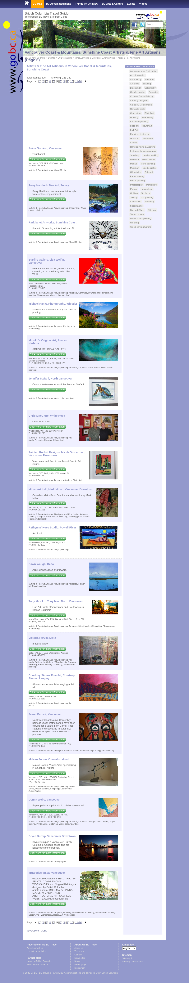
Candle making (137, 92)
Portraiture (151, 184)
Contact (78, 955)
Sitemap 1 (127, 958)
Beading (147, 83)
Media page (80, 964)
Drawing (134, 117)
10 (71, 81)
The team (79, 951)
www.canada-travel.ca (37, 964)
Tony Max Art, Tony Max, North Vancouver (56, 601)
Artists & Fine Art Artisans (140, 66)
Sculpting (145, 193)
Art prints (134, 83)
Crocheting (135, 113)
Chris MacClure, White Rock (47, 415)
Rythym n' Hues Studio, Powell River (52, 527)
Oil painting (135, 172)
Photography (136, 184)
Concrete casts (137, 109)
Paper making (137, 176)
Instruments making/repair (143, 151)
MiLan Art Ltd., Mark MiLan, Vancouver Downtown (61, 489)
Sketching (149, 201)
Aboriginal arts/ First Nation (143, 71)
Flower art (147, 125)
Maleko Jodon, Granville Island (49, 759)
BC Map (37, 3)
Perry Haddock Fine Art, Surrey (49, 185)
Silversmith (135, 201)
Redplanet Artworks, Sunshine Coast (52, 222)
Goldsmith (148, 138)
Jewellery (135, 155)
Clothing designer (139, 100)
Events (131, 3)
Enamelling (147, 117)
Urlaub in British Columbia (39, 961)
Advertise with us (35, 948)
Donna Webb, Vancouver (45, 799)
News (77, 961)
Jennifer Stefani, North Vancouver (50, 378)
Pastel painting (137, 180)
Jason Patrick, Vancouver (45, 714)
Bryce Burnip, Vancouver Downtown (52, 836)
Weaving (134, 222)
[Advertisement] (74, 114)
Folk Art (134, 130)
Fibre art (134, 125)
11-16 (78, 81)
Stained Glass (137, 210)
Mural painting (148, 163)
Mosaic (133, 163)
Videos (143, 3)
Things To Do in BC (86, 3)
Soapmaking (136, 205)
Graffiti (133, 142)
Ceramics (153, 92)
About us (78, 948)
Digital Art (149, 113)
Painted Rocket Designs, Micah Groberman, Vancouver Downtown (57, 454)
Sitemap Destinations (132, 961)
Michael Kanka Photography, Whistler (53, 303)
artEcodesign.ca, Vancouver (47, 872)
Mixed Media (148, 159)
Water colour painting (140, 218)
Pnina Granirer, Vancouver (46, 148)
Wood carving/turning (140, 227)
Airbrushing (135, 79)
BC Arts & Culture (112, 3)
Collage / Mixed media (141, 104)
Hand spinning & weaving (142, 147)
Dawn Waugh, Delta (41, 564)
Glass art (134, 138)
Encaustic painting (139, 121)
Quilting (134, 193)
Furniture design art (140, 134)
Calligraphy (150, 88)
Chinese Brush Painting (142, 96)
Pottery (133, 189)
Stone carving (137, 214)
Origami (149, 172)
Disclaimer (79, 968)
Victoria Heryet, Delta (42, 637)
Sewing (133, 197)
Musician (134, 168)
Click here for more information (47, 159)
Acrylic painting (137, 75)
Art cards (149, 79)
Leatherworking (150, 155)
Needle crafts (149, 168)
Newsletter (79, 958)
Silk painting (147, 197)
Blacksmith (135, 88)
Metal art (134, 159)
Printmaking (147, 189)
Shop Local (31, 11)
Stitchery (152, 210)
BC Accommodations (58, 3)
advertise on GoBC (37, 930)
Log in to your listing (36, 951)
